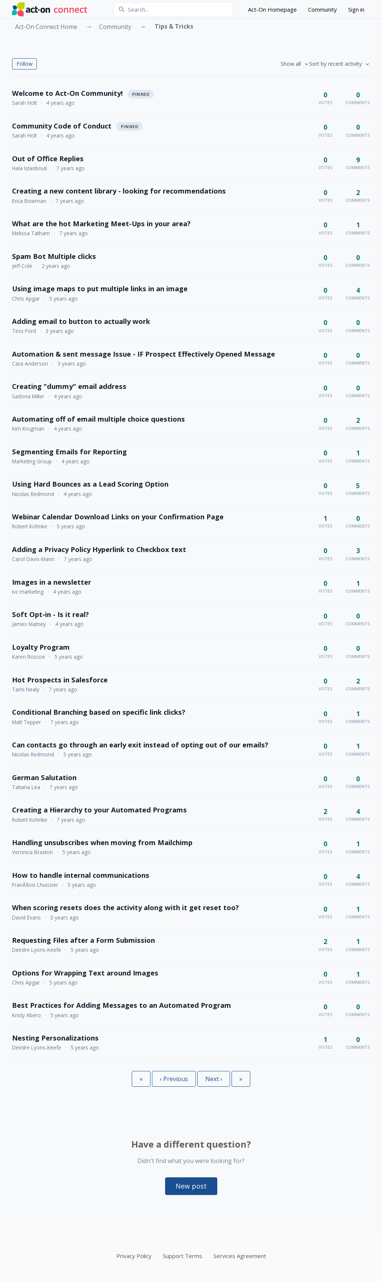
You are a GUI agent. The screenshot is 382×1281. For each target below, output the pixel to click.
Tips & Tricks (174, 26)
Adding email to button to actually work (81, 321)
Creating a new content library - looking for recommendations (119, 190)
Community (322, 9)
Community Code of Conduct (61, 125)
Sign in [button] (356, 9)
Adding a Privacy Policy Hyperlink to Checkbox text (99, 549)
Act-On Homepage (272, 9)
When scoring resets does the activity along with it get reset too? (125, 907)
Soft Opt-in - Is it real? (50, 614)
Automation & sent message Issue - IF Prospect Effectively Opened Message (143, 353)
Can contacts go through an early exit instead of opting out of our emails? (140, 744)
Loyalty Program (41, 647)
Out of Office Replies (48, 158)
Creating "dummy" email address (69, 386)
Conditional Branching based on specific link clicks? (98, 712)
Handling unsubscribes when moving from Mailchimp (102, 842)
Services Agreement (240, 1256)
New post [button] (191, 1185)
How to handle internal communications (80, 875)
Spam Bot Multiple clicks (54, 256)
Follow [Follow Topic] (25, 63)
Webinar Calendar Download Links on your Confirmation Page (118, 516)
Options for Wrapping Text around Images (85, 972)
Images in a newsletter (51, 582)
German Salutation (44, 777)
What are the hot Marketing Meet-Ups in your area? (101, 223)
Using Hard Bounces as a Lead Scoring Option (90, 484)
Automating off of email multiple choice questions (98, 418)
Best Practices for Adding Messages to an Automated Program (121, 1005)
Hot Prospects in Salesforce (60, 679)
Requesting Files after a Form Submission (83, 940)
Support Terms (182, 1256)
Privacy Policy (134, 1256)
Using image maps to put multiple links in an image (100, 288)
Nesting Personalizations (55, 1037)
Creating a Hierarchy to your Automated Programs (99, 809)
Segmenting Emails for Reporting (69, 451)
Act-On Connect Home (46, 27)
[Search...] (173, 9)
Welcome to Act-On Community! (67, 93)
